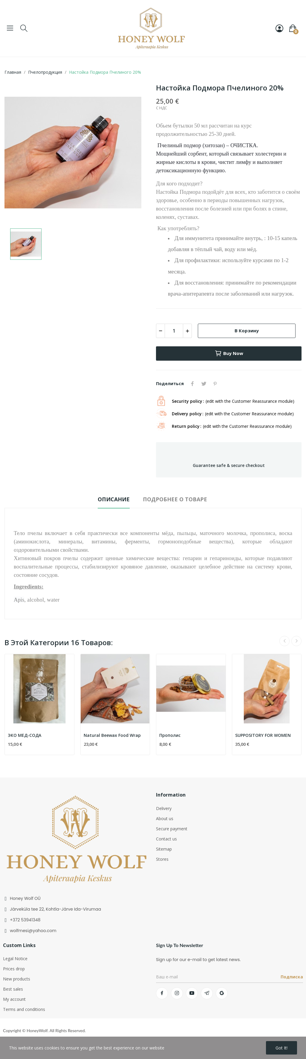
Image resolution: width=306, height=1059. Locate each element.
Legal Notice (15, 958)
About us (164, 818)
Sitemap (164, 849)
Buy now (229, 353)
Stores (162, 859)
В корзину (247, 330)
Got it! (281, 1048)
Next (296, 641)
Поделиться (192, 383)
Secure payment (171, 828)
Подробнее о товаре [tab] (175, 499)
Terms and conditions (24, 1009)
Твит (203, 383)
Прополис (169, 735)
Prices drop (14, 969)
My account (14, 999)
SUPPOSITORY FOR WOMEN (263, 735)
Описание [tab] (114, 499)
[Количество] (174, 331)
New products (16, 979)
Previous (284, 641)
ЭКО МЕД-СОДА (24, 735)
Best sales (13, 989)
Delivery (164, 808)
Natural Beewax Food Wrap (112, 735)
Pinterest (215, 383)
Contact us (166, 839)
